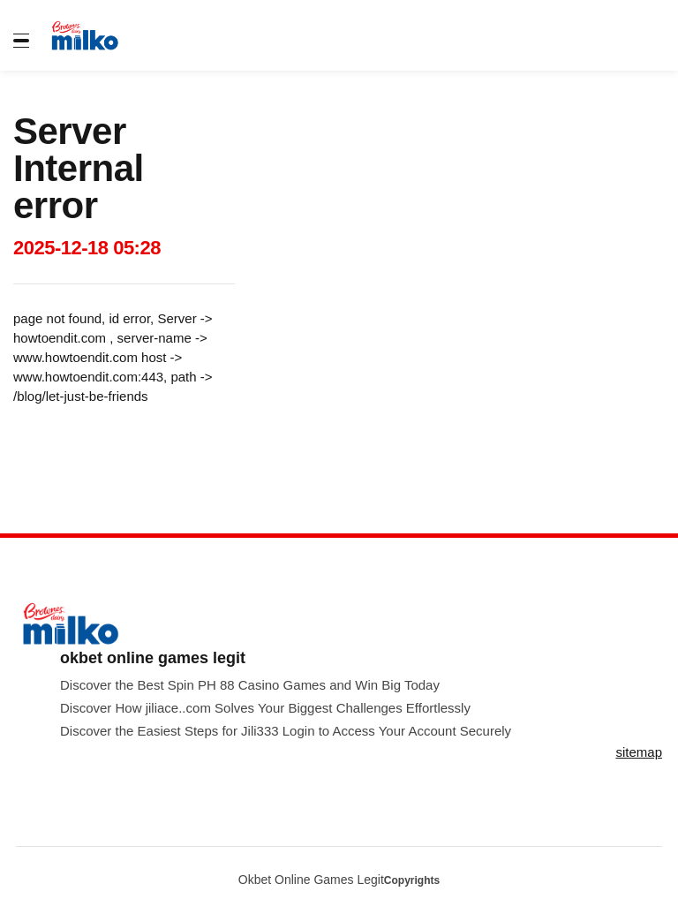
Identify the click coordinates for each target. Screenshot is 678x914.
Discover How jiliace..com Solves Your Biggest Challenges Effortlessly (265, 707)
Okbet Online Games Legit (311, 879)
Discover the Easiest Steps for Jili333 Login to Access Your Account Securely (285, 730)
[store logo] (95, 35)
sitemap (638, 751)
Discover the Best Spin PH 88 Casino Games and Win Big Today (250, 684)
